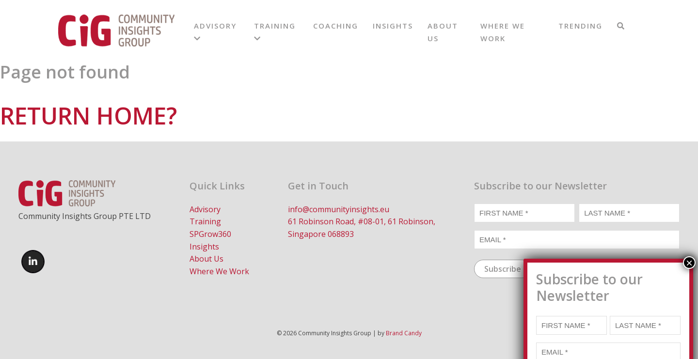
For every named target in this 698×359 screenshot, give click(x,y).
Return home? (88, 115)
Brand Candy (404, 333)
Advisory (205, 209)
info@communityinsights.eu (338, 209)
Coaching (335, 26)
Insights (393, 26)
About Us (206, 258)
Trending (580, 26)
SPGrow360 (210, 234)
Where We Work (219, 271)
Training (205, 221)
